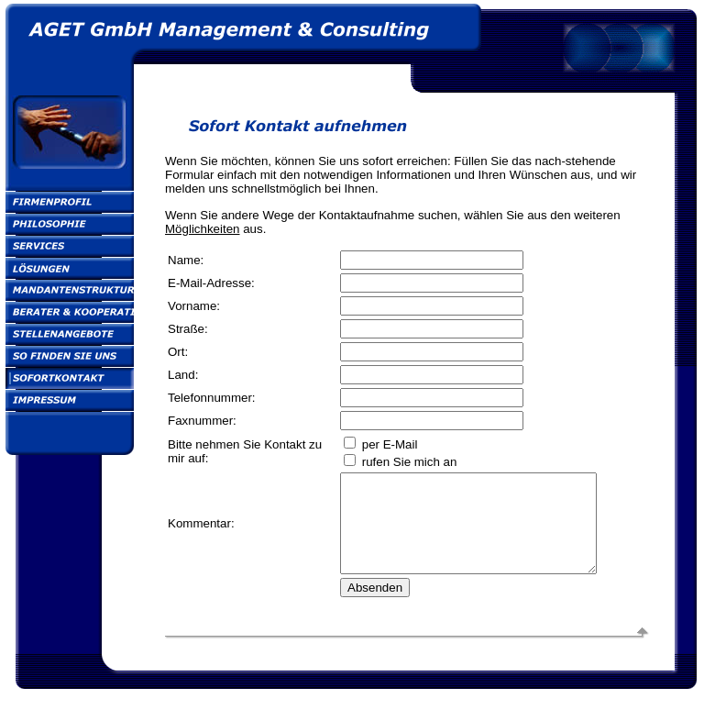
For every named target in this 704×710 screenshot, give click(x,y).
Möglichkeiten (202, 229)
